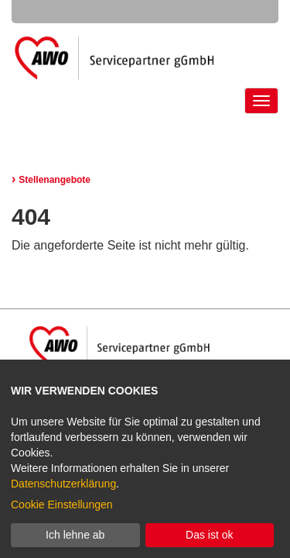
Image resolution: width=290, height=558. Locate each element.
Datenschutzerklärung (63, 483)
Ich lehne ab (75, 535)
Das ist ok (209, 535)
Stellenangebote (51, 179)
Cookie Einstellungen (62, 504)
